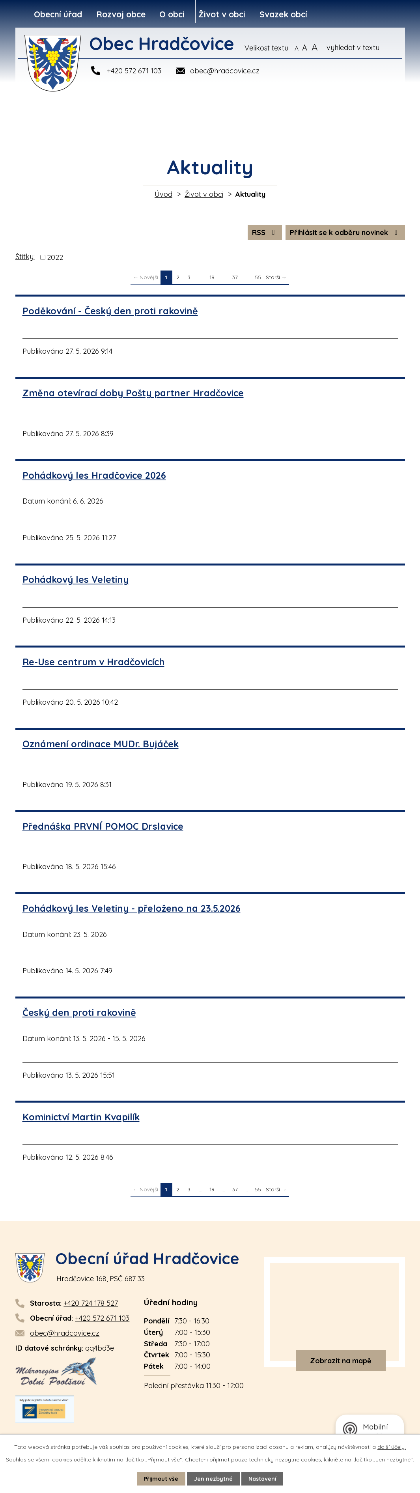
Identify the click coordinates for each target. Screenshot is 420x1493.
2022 (55, 257)
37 (235, 277)
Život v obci (221, 14)
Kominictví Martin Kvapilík (81, 1117)
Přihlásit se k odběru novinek (345, 232)
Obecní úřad (58, 14)
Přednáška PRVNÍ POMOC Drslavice (102, 826)
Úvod (163, 194)
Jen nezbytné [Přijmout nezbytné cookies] (213, 1478)
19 (212, 277)
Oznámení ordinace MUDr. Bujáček (100, 744)
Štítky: (25, 256)
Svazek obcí (283, 14)
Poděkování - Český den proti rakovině (110, 311)
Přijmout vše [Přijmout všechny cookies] (161, 1478)
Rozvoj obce (121, 14)
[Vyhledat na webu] (363, 48)
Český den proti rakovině (79, 1012)
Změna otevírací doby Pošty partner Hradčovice (133, 393)
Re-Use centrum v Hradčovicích (93, 662)
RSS (265, 232)
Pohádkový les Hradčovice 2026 (94, 475)
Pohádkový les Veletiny (75, 579)
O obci (172, 14)
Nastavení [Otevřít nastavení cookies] (262, 1478)
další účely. (391, 1446)
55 (258, 277)
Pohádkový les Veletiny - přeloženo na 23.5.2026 (131, 908)
